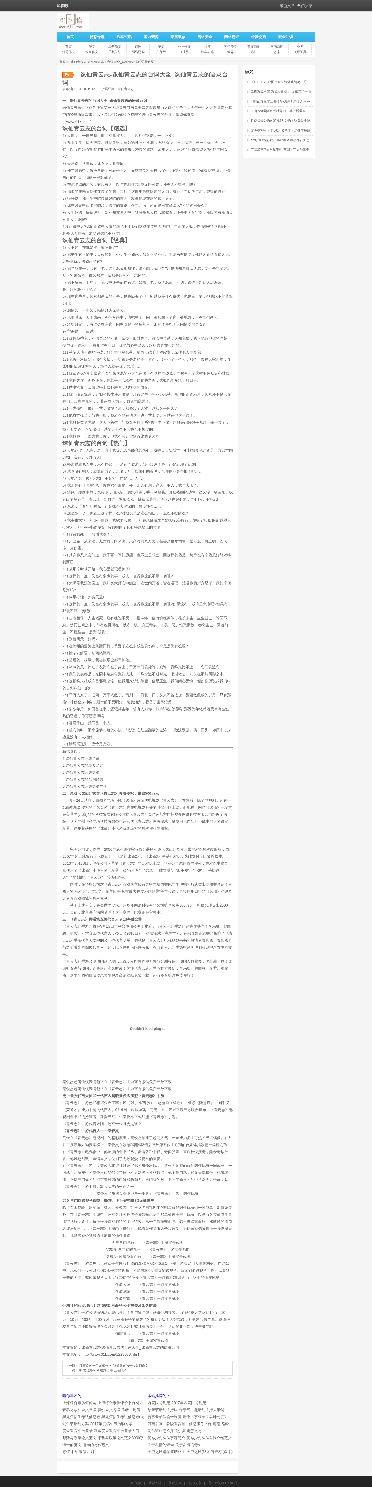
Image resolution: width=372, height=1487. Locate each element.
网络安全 (204, 37)
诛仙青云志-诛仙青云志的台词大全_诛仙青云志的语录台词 (112, 62)
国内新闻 (151, 37)
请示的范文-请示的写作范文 (85, 1445)
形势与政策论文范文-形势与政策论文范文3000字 (103, 1438)
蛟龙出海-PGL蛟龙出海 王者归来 (103, 1370)
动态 (230, 52)
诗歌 (138, 46)
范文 (161, 46)
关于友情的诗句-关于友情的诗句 (175, 1445)
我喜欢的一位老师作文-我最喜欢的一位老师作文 (113, 1366)
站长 (254, 52)
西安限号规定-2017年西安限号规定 (177, 1403)
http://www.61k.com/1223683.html (110, 1354)
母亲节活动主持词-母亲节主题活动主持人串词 (186, 1410)
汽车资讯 (124, 37)
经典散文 (114, 46)
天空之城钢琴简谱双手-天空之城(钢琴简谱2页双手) (190, 1452)
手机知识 (114, 52)
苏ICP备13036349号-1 (225, 1483)
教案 (277, 52)
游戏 (249, 72)
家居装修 (177, 37)
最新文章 (287, 5)
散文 (68, 46)
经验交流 (258, 37)
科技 (207, 46)
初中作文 (230, 46)
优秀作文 (68, 52)
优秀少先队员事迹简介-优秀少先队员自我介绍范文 (190, 1438)
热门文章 (305, 5)
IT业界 (184, 52)
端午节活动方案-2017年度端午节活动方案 (97, 1424)
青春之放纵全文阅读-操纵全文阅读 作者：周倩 (101, 1410)
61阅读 (136, 1483)
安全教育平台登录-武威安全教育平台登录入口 (100, 1431)
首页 (70, 37)
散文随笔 (253, 46)
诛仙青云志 (126, 89)
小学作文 (184, 46)
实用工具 (300, 52)
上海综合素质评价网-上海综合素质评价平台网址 (102, 1403)
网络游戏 (231, 37)
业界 (300, 46)
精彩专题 (97, 37)
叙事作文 (91, 52)
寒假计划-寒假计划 (78, 1452)
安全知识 (285, 37)
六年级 (161, 52)
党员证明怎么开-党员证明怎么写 (175, 1431)
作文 (92, 46)
